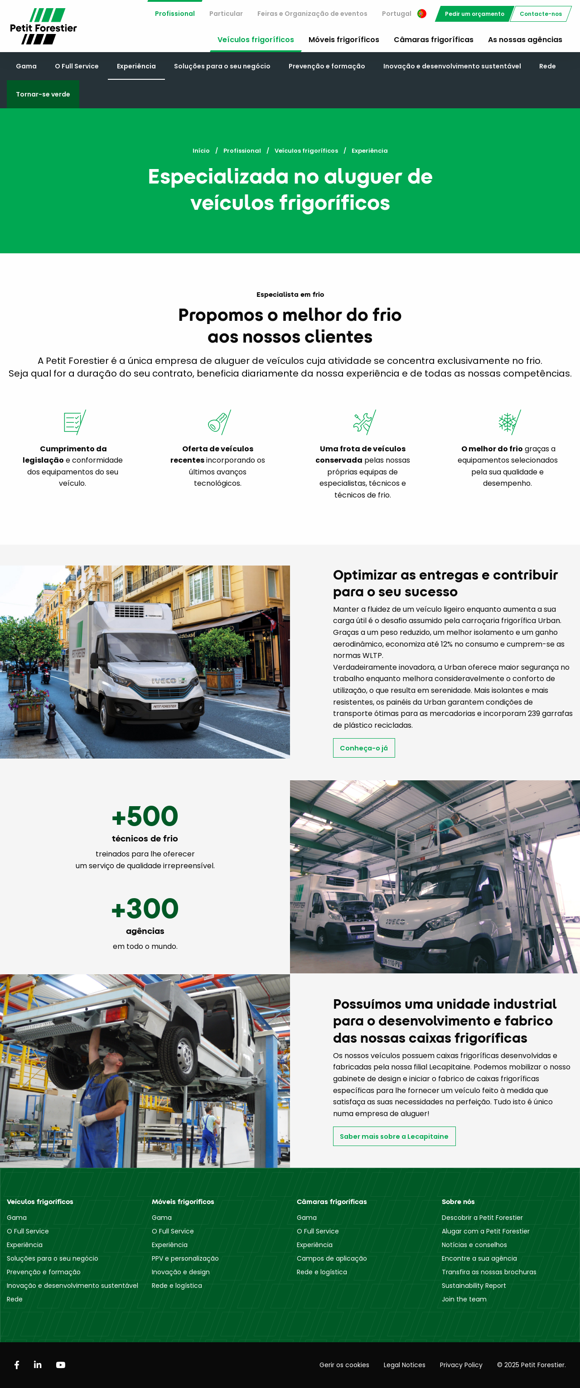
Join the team (464, 1299)
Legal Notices (404, 1364)
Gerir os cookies (344, 1364)
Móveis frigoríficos (344, 39)
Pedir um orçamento (474, 14)
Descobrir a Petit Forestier (482, 1217)
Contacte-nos (541, 14)
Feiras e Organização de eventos (312, 13)
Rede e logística (177, 1285)
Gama (26, 66)
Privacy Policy (461, 1364)
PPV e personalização (185, 1258)
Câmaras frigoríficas (434, 39)
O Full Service (77, 66)
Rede (547, 66)
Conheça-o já (364, 748)
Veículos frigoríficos (256, 39)
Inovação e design (181, 1272)
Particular (226, 13)
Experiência (136, 66)
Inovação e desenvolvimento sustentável (452, 66)
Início (201, 150)
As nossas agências (525, 39)
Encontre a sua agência (479, 1258)
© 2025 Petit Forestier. (531, 1364)
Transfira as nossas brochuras (489, 1272)
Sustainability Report (474, 1285)
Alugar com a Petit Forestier (486, 1231)
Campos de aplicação (332, 1258)
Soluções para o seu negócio (222, 66)
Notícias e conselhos (474, 1244)
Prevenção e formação (327, 66)
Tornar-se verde (43, 94)
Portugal (404, 13)
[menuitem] (175, 14)
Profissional (175, 13)
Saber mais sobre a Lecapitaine (394, 1136)
